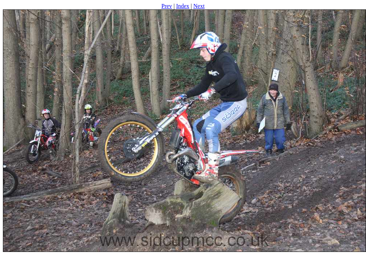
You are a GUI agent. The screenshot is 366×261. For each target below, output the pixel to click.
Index (182, 6)
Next (199, 6)
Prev (166, 6)
